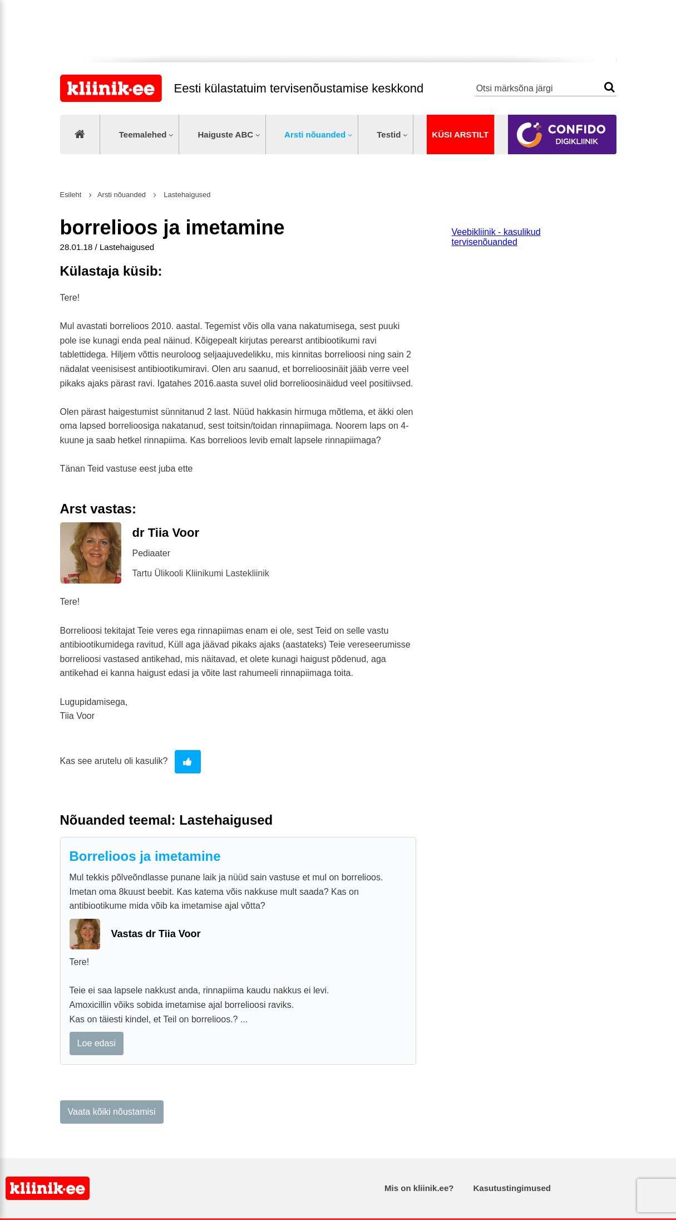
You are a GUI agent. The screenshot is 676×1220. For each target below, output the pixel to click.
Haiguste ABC (225, 134)
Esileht (71, 194)
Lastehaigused (186, 194)
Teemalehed (143, 134)
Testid (389, 134)
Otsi (609, 87)
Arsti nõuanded (315, 134)
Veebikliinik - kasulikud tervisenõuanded (496, 237)
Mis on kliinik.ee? (418, 1188)
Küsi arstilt (460, 134)
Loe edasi (96, 1043)
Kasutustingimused (512, 1188)
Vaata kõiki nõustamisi (112, 1111)
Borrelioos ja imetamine (145, 856)
